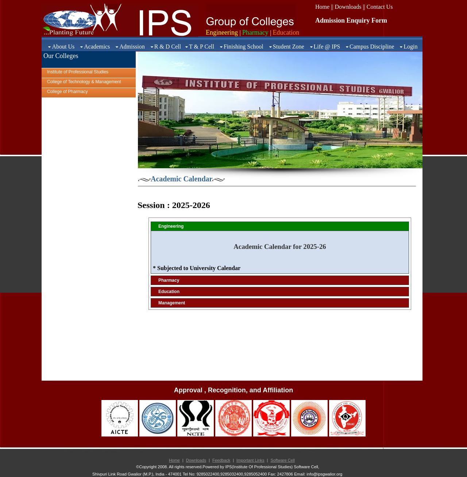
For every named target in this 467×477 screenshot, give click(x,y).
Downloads (196, 460)
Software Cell (282, 460)
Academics (97, 46)
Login (410, 46)
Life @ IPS (327, 46)
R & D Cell (167, 46)
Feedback (221, 460)
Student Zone (288, 46)
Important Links (250, 460)
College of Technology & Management (84, 81)
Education (169, 291)
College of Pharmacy (67, 91)
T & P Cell (201, 46)
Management (171, 302)
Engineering (171, 226)
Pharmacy (168, 280)
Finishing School (243, 46)
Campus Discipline (372, 46)
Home (174, 460)
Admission (131, 46)
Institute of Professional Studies (77, 71)
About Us (63, 46)
